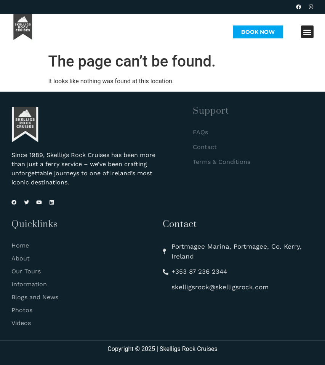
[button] (307, 31)
